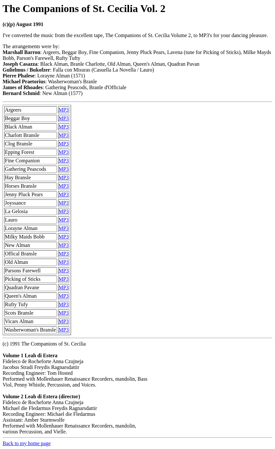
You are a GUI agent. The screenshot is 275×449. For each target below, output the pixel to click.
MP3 (64, 110)
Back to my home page (27, 443)
